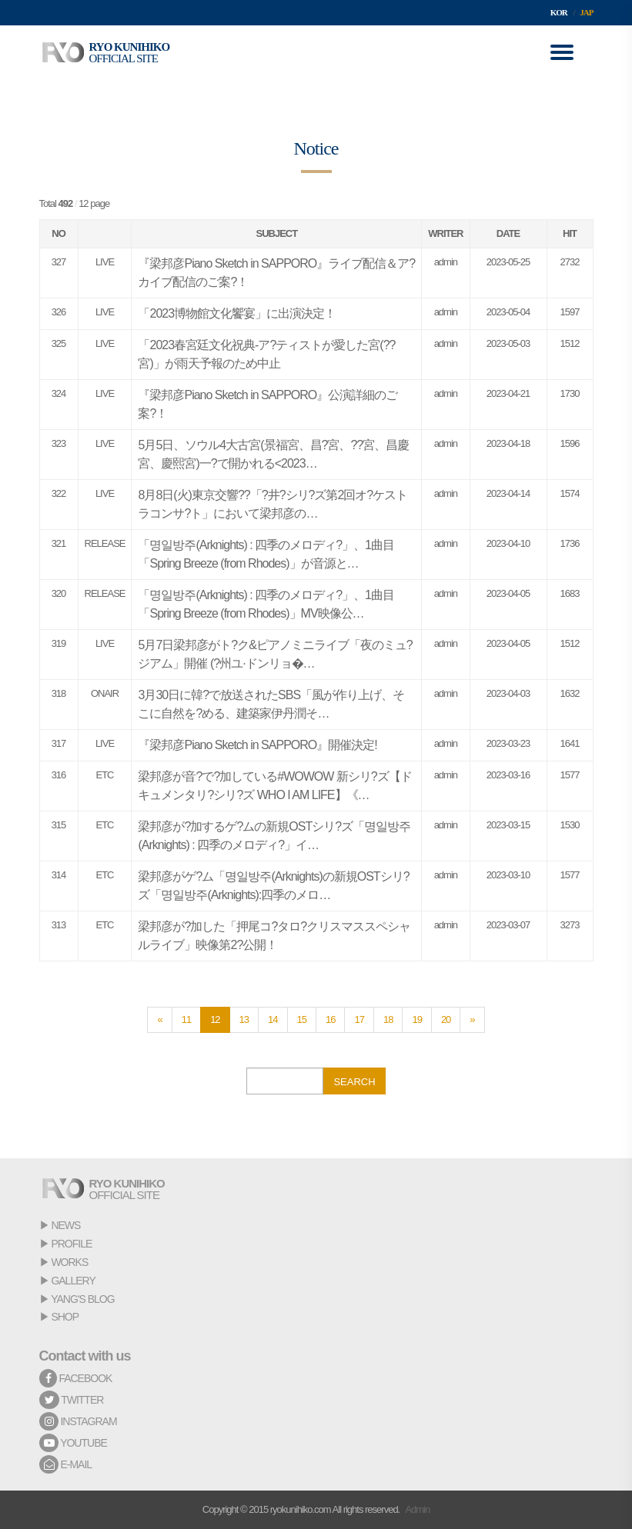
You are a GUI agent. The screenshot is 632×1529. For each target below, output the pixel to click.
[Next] (472, 1020)
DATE (508, 233)
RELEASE (105, 543)
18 (388, 1019)
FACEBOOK (75, 1378)
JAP (586, 12)
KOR (558, 12)
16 (330, 1019)
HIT (570, 233)
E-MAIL (65, 1464)
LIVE (104, 262)
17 (358, 1019)
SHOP (65, 1317)
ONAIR (105, 693)
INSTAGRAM (78, 1421)
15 (301, 1019)
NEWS (65, 1225)
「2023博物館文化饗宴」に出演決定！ (237, 313)
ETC (104, 775)
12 (214, 1019)
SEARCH (354, 1082)
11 (186, 1019)
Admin (417, 1509)
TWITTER (71, 1400)
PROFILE (71, 1244)
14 (272, 1019)
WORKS (69, 1262)
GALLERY (73, 1280)
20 (445, 1019)
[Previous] (159, 1020)
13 (244, 1019)
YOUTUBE (73, 1443)
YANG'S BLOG (82, 1299)
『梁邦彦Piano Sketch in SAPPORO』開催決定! (257, 744)
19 (416, 1019)
